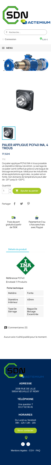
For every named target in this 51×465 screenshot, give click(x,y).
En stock (10, 282)
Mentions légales (19, 450)
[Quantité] (5, 191)
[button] (25, 430)
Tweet (21, 203)
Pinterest (28, 203)
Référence (11, 278)
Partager (14, 203)
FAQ (38, 450)
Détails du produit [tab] (17, 249)
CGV (31, 450)
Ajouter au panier (26, 191)
